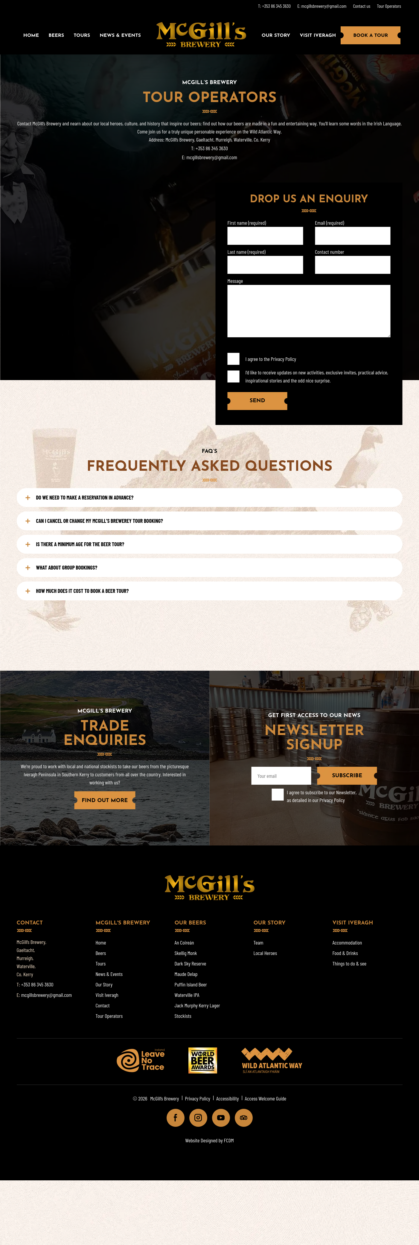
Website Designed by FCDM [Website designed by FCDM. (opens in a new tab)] (209, 1140)
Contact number (329, 251)
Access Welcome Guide (266, 1098)
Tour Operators (389, 6)
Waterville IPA (187, 995)
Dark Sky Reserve (190, 963)
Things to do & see (350, 963)
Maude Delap (186, 974)
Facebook (173, 1119)
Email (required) (329, 222)
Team (258, 942)
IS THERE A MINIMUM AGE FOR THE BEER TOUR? (75, 544)
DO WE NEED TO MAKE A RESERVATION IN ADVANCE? (80, 497)
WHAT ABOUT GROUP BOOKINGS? (61, 567)
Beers (56, 35)
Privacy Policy (283, 359)
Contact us (361, 6)
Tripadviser (241, 1119)
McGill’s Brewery (164, 1098)
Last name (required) (247, 251)
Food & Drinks (345, 953)
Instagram (195, 1119)
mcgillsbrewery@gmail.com (211, 157)
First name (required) (247, 222)
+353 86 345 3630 (212, 148)
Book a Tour (370, 35)
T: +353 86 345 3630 (274, 6)
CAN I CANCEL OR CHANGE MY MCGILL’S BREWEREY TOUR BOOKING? (94, 520)
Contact (103, 1005)
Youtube (218, 1119)
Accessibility (227, 1098)
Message (235, 280)
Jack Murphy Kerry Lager (197, 1005)
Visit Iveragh (318, 35)
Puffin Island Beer (191, 984)
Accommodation (347, 942)
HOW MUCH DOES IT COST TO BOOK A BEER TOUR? (77, 590)
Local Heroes (265, 953)
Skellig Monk (186, 953)
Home (31, 35)
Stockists (183, 1015)
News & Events (120, 35)
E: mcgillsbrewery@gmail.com (321, 6)
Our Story (276, 35)
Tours (82, 35)
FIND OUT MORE (105, 801)
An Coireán (184, 942)
